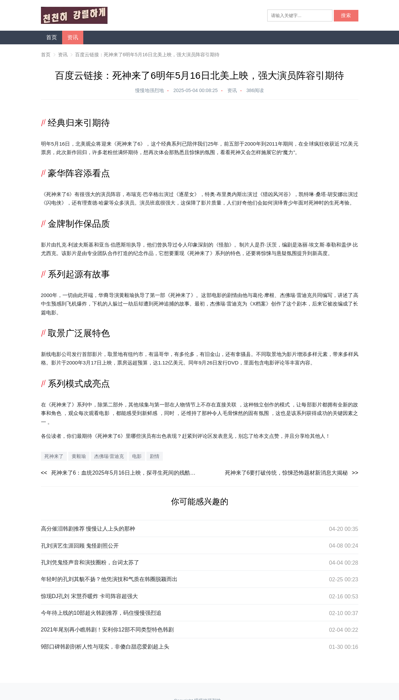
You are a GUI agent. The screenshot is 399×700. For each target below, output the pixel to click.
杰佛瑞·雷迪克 (296, 295)
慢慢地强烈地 (149, 90)
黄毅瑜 (79, 456)
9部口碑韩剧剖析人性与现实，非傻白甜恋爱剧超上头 (105, 647)
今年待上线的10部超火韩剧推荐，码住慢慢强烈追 (101, 613)
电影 (217, 295)
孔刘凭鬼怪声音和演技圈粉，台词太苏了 (90, 562)
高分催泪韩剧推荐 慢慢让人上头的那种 (88, 529)
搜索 (346, 15)
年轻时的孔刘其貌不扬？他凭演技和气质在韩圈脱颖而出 (109, 579)
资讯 (72, 37)
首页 (51, 37)
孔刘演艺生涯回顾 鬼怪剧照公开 (80, 546)
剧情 (232, 295)
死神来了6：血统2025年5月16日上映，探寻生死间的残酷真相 (125, 473)
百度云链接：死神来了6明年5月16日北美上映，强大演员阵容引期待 (147, 54)
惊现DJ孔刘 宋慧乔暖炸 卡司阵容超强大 (89, 596)
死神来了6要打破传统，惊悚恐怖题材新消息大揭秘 (286, 473)
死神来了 (127, 144)
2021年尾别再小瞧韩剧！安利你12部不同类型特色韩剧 (107, 629)
